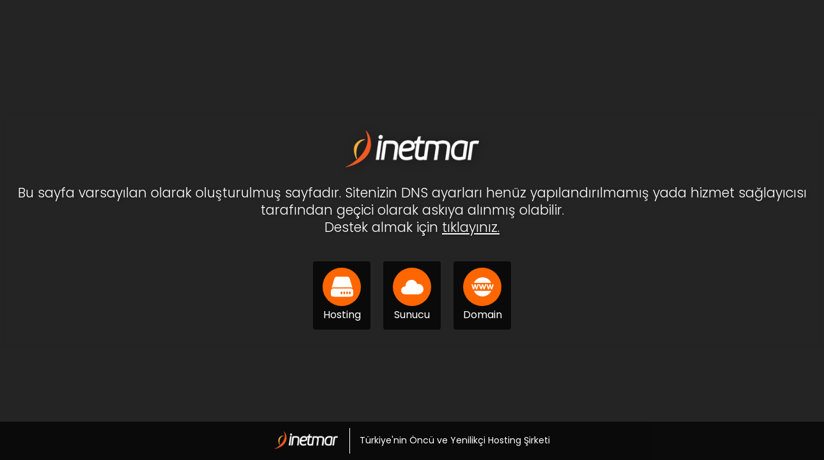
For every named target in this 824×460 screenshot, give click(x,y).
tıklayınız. (471, 227)
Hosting (342, 295)
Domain (482, 295)
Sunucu (412, 295)
